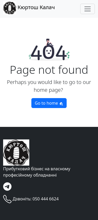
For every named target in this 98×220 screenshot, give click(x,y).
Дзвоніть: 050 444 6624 (31, 199)
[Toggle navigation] (87, 9)
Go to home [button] (49, 103)
